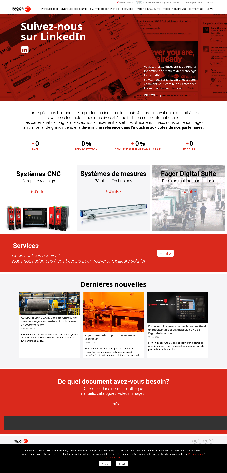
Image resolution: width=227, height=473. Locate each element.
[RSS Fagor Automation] (211, 441)
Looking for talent (193, 2)
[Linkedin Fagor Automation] (200, 441)
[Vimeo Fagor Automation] (205, 441)
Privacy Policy (195, 454)
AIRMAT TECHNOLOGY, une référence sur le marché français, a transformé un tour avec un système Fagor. (49, 321)
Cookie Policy (113, 457)
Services (127, 9)
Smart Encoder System (104, 9)
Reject (122, 464)
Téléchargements (174, 9)
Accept (105, 464)
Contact (209, 2)
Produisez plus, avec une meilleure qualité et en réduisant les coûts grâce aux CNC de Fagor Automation (177, 329)
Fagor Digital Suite (148, 9)
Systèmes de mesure (74, 9)
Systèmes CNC (49, 9)
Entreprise (196, 9)
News (210, 9)
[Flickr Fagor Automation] (194, 441)
